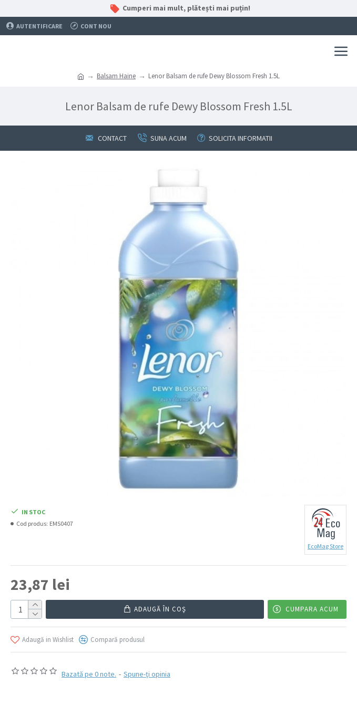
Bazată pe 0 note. (89, 674)
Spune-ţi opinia (147, 674)
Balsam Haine (116, 75)
